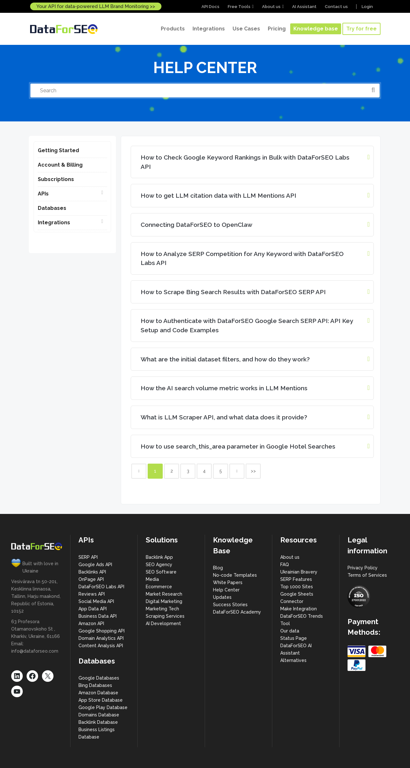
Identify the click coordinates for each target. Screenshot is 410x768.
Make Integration (298, 608)
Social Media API (96, 601)
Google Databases (98, 678)
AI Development (163, 623)
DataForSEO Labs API (101, 586)
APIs (43, 194)
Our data (289, 630)
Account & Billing (60, 165)
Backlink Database (98, 722)
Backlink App (159, 557)
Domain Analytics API (101, 638)
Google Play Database (102, 707)
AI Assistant (304, 6)
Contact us (336, 6)
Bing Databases (95, 685)
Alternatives (293, 660)
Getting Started (58, 150)
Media (152, 579)
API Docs (210, 6)
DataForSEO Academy (237, 612)
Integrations (54, 222)
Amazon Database (98, 692)
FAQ (284, 564)
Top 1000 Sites (296, 586)
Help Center (226, 589)
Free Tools (239, 6)
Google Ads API (95, 564)
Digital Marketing (164, 601)
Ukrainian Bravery (298, 571)
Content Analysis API (100, 645)
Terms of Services (367, 575)
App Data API (92, 608)
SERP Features (296, 579)
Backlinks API (92, 571)
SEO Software (161, 571)
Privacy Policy (363, 567)
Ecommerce (159, 586)
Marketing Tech (162, 608)
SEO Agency (159, 564)
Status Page (293, 638)
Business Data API (97, 616)
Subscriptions (56, 179)
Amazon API (91, 623)
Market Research (164, 594)
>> (253, 471)
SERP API (88, 557)
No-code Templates (235, 575)
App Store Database (100, 700)
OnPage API (91, 579)
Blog (218, 567)
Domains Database (98, 714)
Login (367, 6)
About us (271, 6)
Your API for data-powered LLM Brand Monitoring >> (96, 6)
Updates (222, 597)
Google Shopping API (101, 630)
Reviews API (91, 594)
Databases (52, 208)
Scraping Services (165, 616)
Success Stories (230, 604)
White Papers (227, 582)
